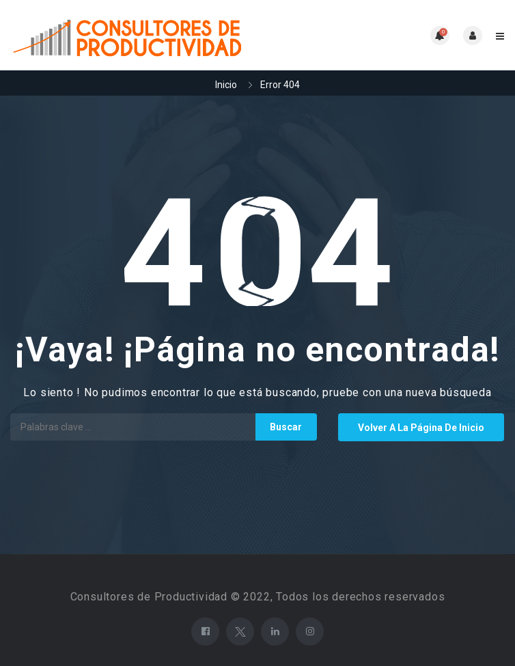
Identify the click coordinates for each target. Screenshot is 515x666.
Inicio (226, 84)
